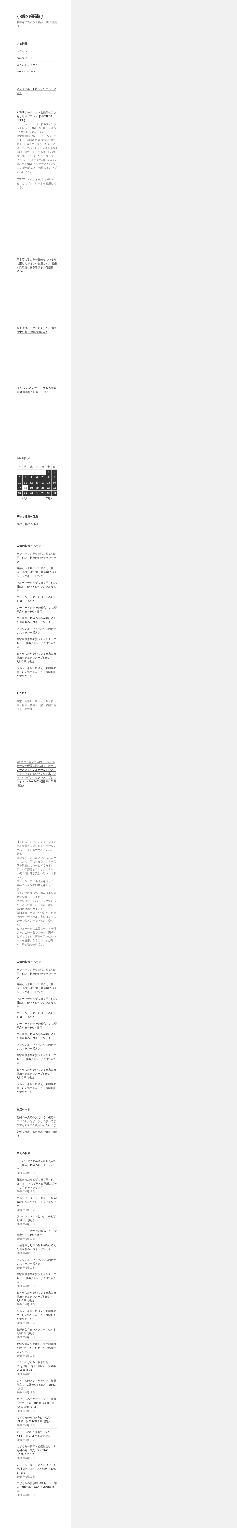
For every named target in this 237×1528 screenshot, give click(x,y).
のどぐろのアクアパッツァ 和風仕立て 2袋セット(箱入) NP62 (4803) (37, 1384)
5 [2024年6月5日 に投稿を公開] (31, 477)
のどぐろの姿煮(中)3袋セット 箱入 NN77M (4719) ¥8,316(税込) (37, 1487)
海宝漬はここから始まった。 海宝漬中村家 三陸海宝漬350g (37, 330)
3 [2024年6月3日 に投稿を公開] (19, 477)
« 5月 (25, 498)
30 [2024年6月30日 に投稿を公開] (54, 493)
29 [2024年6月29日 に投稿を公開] (48, 493)
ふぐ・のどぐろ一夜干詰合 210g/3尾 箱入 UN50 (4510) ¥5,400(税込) (36, 1366)
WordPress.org (26, 71)
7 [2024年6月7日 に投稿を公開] (43, 477)
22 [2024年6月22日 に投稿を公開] (48, 488)
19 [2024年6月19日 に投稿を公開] (31, 488)
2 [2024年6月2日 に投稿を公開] (54, 472)
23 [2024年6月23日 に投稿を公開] (54, 488)
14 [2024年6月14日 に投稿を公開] (42, 482)
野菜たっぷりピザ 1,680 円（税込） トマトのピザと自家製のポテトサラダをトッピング (37, 572)
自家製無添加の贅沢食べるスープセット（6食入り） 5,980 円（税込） (36, 643)
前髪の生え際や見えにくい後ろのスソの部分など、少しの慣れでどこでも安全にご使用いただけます (36, 1121)
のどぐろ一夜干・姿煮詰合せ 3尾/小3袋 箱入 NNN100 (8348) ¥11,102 (36, 1450)
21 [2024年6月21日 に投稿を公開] (42, 488)
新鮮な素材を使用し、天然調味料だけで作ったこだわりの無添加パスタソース (36, 1348)
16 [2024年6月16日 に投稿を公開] (54, 482)
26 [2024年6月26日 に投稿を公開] (31, 493)
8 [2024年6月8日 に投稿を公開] (48, 477)
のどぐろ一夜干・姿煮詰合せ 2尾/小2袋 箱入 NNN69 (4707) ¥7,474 (37, 1468)
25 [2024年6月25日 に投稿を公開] (25, 493)
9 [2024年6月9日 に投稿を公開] (54, 477)
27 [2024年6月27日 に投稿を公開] (37, 493)
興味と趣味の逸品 (28, 516)
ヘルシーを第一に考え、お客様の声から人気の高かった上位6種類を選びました (36, 672)
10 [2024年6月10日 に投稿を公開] (19, 482)
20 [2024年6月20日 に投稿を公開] (37, 488)
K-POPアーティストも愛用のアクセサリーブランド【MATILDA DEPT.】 (36, 116)
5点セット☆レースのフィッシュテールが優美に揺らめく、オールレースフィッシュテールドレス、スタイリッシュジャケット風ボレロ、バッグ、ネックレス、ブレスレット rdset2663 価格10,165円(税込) (36, 773)
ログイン (22, 51)
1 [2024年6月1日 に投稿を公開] (48, 472)
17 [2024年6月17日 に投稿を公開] (19, 488)
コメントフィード (27, 64)
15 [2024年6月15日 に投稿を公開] (48, 482)
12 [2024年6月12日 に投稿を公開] (31, 482)
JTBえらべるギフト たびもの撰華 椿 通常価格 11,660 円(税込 (36, 390)
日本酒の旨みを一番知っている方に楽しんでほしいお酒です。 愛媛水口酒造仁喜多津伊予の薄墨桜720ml (37, 265)
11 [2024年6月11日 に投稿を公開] (25, 482)
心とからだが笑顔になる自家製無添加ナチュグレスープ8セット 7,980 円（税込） (36, 657)
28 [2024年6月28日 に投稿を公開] (42, 493)
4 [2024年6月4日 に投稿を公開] (25, 477)
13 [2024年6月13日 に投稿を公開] (37, 482)
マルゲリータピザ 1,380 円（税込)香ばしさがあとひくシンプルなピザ (37, 586)
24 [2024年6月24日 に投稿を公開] (19, 493)
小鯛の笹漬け (30, 16)
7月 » (49, 498)
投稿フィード (24, 58)
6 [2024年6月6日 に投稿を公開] (37, 477)
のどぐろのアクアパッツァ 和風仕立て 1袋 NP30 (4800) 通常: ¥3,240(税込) (36, 1403)
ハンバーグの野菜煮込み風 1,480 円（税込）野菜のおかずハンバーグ (36, 557)
